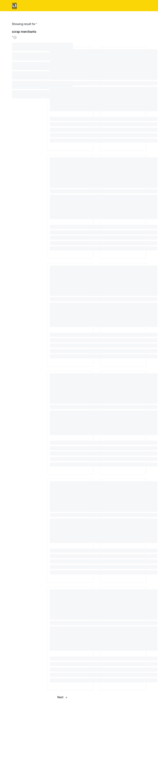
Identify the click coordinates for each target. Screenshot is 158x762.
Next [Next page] (63, 697)
